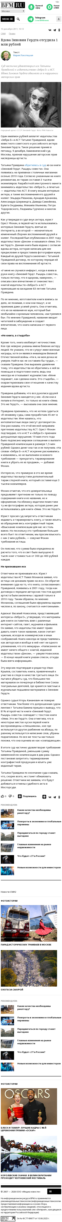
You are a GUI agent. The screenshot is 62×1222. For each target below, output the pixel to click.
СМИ (3, 33)
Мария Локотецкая (23, 55)
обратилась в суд (35, 165)
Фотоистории (9, 900)
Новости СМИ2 (8, 891)
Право (12, 33)
